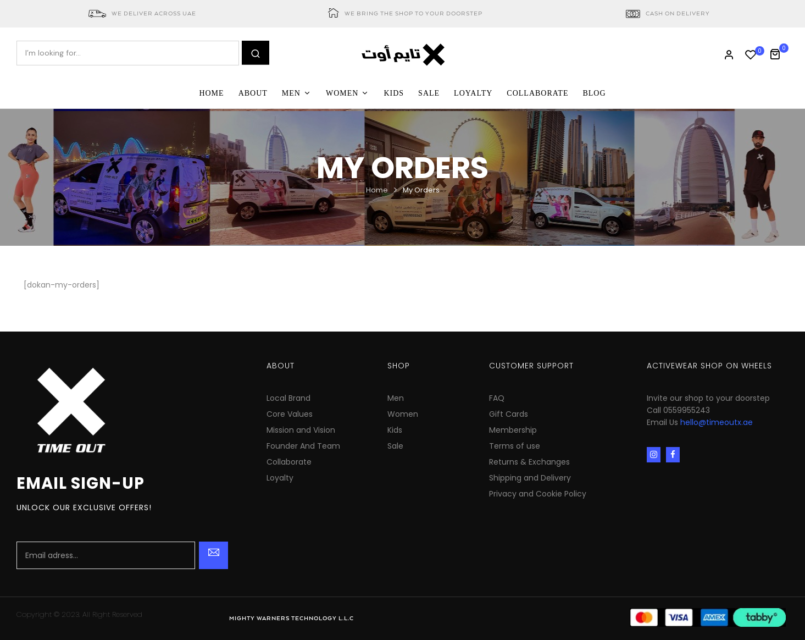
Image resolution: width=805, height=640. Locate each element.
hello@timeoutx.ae (716, 422)
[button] (779, 53)
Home (377, 190)
